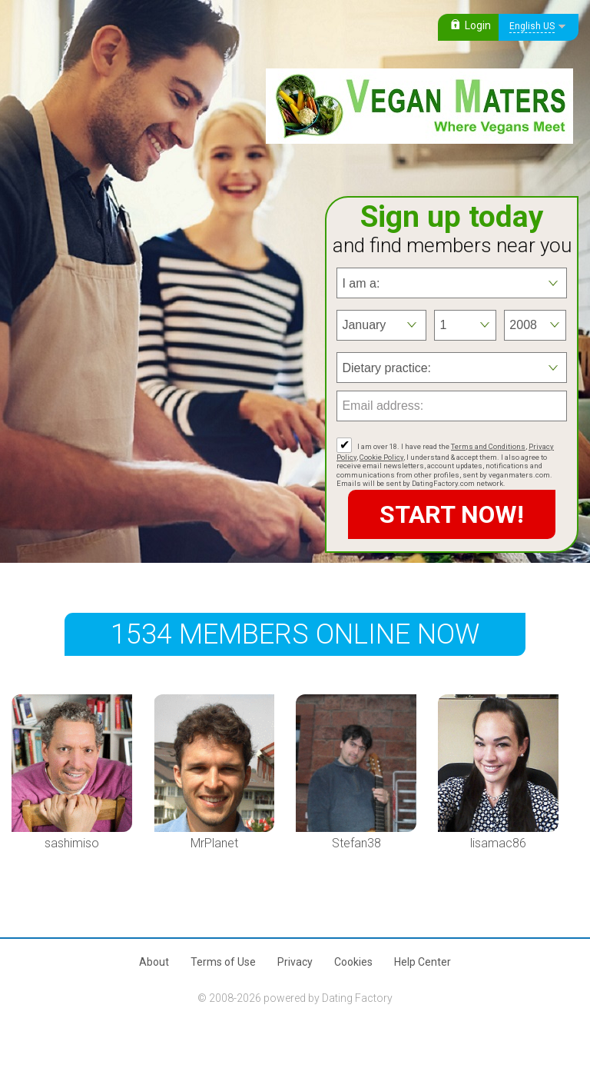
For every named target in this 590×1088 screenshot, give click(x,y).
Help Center (422, 962)
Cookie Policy (381, 457)
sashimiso (72, 843)
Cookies (353, 962)
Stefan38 (356, 843)
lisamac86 (498, 843)
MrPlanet (214, 843)
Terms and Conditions (488, 446)
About (154, 962)
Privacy (295, 962)
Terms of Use (223, 962)
